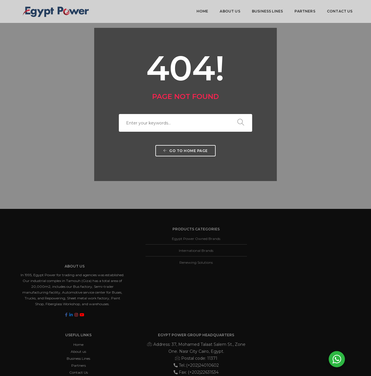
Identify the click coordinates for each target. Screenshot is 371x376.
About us (229, 10)
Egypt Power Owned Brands (147, 240)
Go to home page (185, 155)
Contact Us (339, 10)
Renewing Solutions (147, 263)
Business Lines (267, 10)
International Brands (147, 252)
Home (202, 10)
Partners (304, 10)
